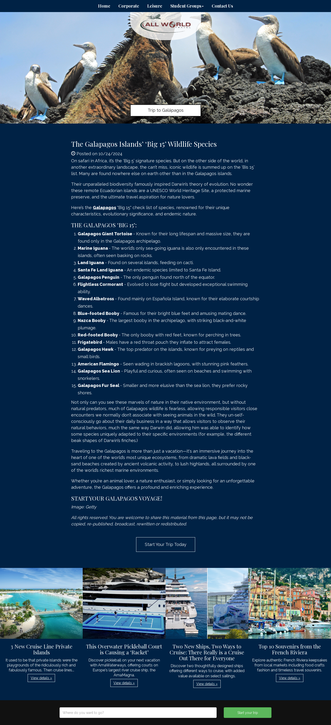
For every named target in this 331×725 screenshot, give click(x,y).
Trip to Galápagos (166, 110)
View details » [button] (41, 678)
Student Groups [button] (187, 6)
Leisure (154, 6)
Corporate (128, 6)
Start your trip (247, 713)
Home (104, 6)
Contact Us (222, 6)
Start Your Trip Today (165, 544)
